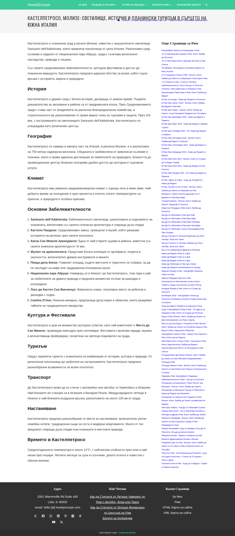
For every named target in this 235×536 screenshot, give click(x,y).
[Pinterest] (65, 516)
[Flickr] (73, 516)
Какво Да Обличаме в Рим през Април (179, 264)
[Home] (119, 20)
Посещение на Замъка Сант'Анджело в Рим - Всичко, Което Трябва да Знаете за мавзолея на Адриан (183, 400)
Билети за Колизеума (117, 518)
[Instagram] (51, 516)
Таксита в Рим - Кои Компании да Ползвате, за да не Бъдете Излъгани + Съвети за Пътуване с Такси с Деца (184, 456)
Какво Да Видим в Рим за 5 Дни (176, 260)
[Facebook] (43, 516)
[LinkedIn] (58, 516)
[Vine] (80, 516)
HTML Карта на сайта (177, 507)
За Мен (177, 496)
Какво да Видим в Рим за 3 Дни (176, 253)
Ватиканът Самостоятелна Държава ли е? (181, 194)
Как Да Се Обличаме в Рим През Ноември (181, 222)
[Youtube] (54, 522)
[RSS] (61, 522)
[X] (35, 516)
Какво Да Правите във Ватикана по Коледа (181, 267)
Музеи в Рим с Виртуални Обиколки (178, 330)
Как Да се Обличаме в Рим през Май (178, 215)
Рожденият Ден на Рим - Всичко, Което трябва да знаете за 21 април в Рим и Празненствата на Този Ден (184, 446)
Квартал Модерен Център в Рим (176, 278)
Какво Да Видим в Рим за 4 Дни (176, 257)
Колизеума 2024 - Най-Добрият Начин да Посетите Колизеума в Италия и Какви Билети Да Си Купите (184, 299)
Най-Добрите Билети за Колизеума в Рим (180, 50)
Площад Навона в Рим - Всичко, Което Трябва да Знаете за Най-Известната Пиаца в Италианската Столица (184, 369)
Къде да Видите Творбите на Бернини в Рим (182, 306)
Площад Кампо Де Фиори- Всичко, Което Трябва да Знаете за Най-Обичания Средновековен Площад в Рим (183, 358)
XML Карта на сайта (177, 512)
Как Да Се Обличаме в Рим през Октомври (181, 225)
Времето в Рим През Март (173, 197)
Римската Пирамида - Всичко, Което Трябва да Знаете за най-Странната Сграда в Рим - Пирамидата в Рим (183, 421)
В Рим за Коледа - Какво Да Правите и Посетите (183, 99)
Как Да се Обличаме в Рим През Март (179, 218)
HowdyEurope (39, 5)
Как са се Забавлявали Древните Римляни (181, 250)
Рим (177, 502)
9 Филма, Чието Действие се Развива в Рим (181, 89)
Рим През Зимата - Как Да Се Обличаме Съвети (183, 407)
